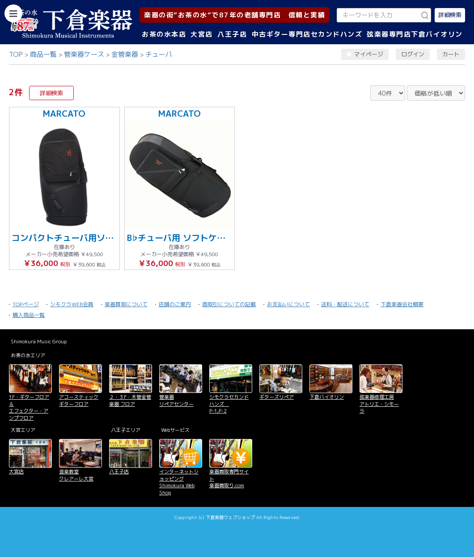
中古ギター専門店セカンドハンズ (307, 34)
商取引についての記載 (229, 304)
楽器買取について (126, 304)
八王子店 (232, 34)
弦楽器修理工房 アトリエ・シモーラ (379, 403)
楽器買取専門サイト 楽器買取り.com (229, 478)
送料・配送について (345, 304)
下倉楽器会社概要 (402, 304)
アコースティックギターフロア (78, 400)
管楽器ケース (84, 54)
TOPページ (26, 304)
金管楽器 (124, 54)
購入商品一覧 (29, 315)
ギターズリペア (276, 397)
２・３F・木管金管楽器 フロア (130, 400)
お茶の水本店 (164, 34)
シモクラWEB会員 (71, 304)
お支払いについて (288, 304)
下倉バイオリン (326, 397)
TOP (16, 54)
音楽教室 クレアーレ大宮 (76, 475)
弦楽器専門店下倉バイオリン (415, 34)
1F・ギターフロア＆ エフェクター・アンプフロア (29, 407)
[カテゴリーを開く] (13, 13)
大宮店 (201, 34)
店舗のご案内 (175, 304)
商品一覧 (43, 54)
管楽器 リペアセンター (176, 400)
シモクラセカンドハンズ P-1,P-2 (229, 403)
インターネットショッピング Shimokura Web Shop (179, 482)
